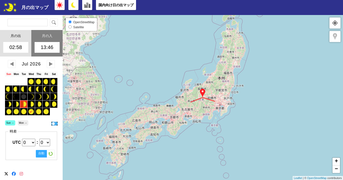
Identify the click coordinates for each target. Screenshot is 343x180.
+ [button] (336, 161)
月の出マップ (34, 7)
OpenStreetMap (317, 178)
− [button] (336, 169)
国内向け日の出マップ (116, 5)
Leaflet (298, 178)
